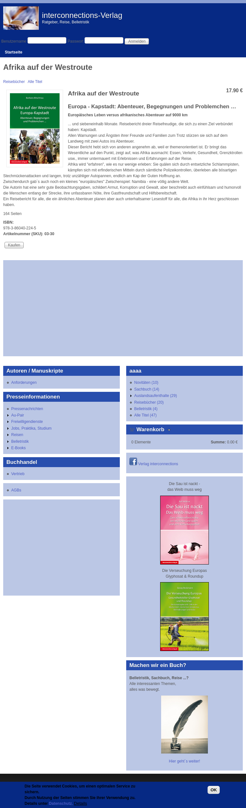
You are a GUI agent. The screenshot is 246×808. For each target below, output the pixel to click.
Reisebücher (14, 81)
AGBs (16, 490)
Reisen (17, 435)
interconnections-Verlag (82, 15)
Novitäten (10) (146, 382)
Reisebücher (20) (149, 402)
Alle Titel (35, 81)
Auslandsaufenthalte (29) (155, 395)
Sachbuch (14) (146, 389)
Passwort (75, 41)
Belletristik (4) (146, 409)
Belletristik (20, 441)
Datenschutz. (61, 803)
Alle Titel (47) (145, 415)
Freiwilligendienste (27, 421)
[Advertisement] (123, 308)
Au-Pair (17, 415)
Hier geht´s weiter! (184, 761)
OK (213, 789)
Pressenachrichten (27, 409)
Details (80, 803)
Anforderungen (24, 382)
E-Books (18, 448)
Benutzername (13, 41)
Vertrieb (17, 474)
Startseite (13, 52)
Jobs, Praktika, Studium (31, 428)
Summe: (218, 442)
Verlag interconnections (158, 464)
